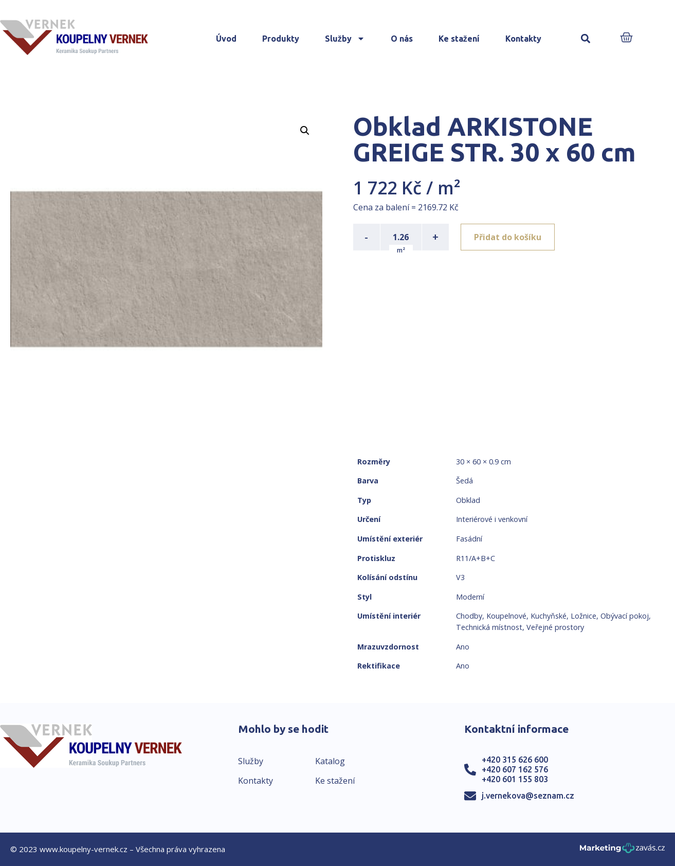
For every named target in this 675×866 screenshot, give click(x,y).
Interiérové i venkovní (491, 519)
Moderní (470, 597)
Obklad (468, 500)
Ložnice (583, 616)
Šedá (464, 480)
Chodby (469, 616)
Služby (345, 38)
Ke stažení (459, 38)
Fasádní (469, 539)
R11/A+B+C (475, 558)
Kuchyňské (549, 616)
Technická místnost (489, 627)
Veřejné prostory (555, 627)
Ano (462, 647)
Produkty (280, 38)
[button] (585, 38)
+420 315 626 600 (515, 759)
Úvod (226, 38)
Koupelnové (506, 616)
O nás (402, 38)
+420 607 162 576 (515, 769)
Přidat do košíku (508, 237)
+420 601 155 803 (515, 779)
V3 (460, 577)
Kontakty (523, 38)
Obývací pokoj (624, 616)
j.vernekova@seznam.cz (528, 795)
